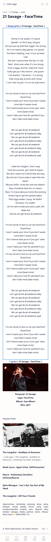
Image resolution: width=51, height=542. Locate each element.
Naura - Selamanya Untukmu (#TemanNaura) (18, 476)
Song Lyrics (13, 26)
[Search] (47, 4)
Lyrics (14, 361)
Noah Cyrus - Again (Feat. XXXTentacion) (23, 467)
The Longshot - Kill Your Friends (19, 496)
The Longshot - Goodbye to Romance (21, 452)
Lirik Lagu (12, 4)
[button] (42, 4)
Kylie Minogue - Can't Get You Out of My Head (23, 487)
